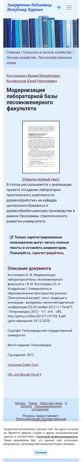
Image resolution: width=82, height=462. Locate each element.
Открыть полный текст (41, 179)
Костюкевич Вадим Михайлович (33, 76)
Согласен (41, 452)
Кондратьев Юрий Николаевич (32, 81)
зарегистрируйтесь (48, 253)
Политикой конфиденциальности (57, 436)
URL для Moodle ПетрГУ (25, 374)
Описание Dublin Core (23, 364)
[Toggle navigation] (69, 7)
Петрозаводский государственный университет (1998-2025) (39, 420)
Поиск (32, 403)
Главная (13, 52)
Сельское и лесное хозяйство (47, 52)
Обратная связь (51, 403)
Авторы (20, 403)
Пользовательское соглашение (46, 408)
